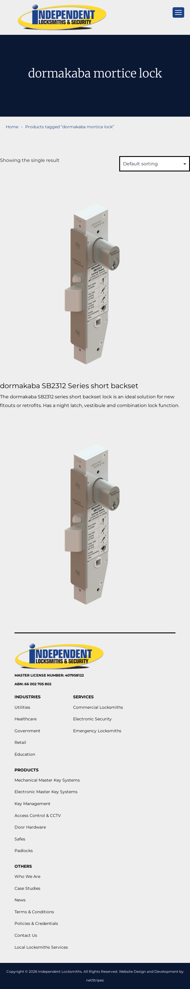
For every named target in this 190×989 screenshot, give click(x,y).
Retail (20, 742)
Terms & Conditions (34, 911)
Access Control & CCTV (38, 815)
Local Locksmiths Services (41, 947)
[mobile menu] (178, 12)
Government (27, 730)
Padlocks (24, 850)
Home (12, 126)
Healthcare (26, 719)
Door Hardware (30, 827)
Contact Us (26, 935)
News (20, 900)
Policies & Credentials (36, 923)
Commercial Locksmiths (98, 707)
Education (25, 754)
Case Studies (27, 888)
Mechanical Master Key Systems (47, 780)
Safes (20, 839)
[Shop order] (154, 163)
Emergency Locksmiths (97, 730)
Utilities (22, 707)
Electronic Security (92, 719)
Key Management (32, 803)
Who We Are (27, 876)
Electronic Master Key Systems (46, 791)
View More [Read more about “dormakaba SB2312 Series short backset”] (25, 419)
